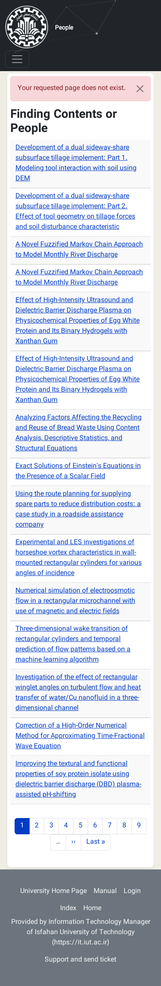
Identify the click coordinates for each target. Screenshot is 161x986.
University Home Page (53, 891)
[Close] (140, 89)
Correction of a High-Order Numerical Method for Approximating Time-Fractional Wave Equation (80, 736)
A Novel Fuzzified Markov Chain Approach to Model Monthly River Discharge (79, 250)
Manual (105, 891)
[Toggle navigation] (17, 59)
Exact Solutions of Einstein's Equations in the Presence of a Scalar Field (78, 471)
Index (68, 908)
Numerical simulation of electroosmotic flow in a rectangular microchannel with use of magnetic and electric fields (75, 601)
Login (132, 891)
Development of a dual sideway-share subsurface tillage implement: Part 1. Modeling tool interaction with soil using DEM (76, 163)
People (64, 28)
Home (92, 908)
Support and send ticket (80, 960)
